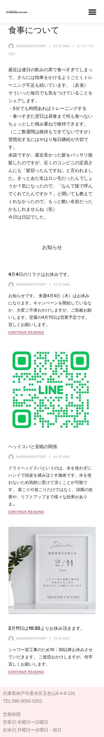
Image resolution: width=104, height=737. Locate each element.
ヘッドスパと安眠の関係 (32, 446)
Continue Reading (26, 332)
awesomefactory (31, 46)
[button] (92, 12)
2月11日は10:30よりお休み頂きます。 (46, 628)
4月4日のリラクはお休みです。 (40, 274)
